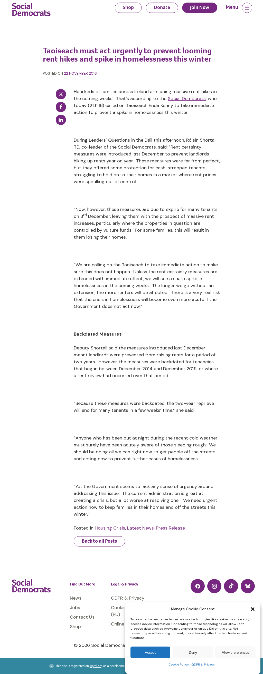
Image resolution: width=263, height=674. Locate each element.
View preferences (235, 652)
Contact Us (82, 617)
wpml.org (96, 666)
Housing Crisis (110, 528)
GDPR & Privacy (203, 664)
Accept (150, 652)
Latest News (140, 528)
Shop (128, 7)
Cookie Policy (178, 664)
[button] (252, 609)
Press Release (170, 528)
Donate (162, 7)
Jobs (75, 607)
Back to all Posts (99, 541)
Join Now (199, 7)
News (75, 598)
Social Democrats (187, 98)
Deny (193, 652)
